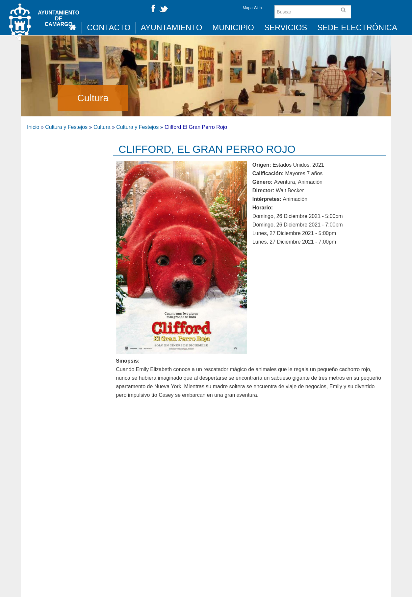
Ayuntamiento (171, 27)
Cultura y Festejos (66, 127)
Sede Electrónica (357, 27)
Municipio (233, 27)
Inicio (33, 127)
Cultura (92, 97)
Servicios (285, 27)
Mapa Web (252, 8)
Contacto (108, 27)
